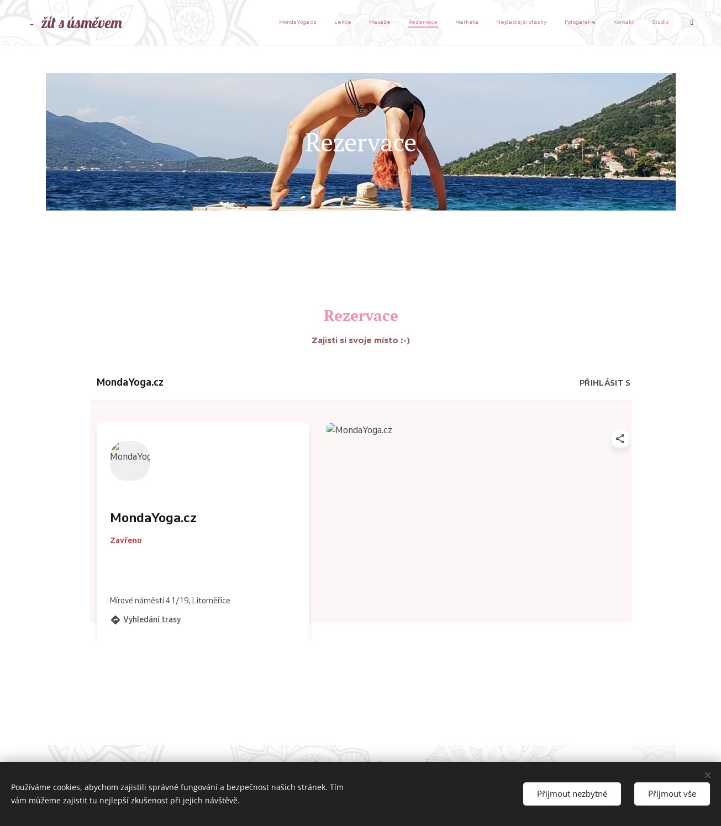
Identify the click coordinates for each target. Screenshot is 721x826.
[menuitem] (525, 22)
